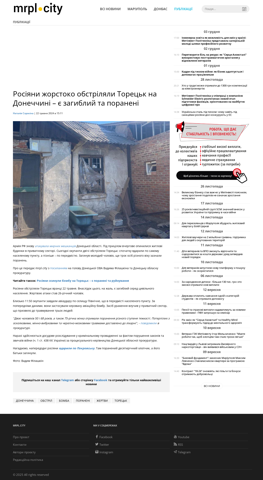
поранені (83, 400)
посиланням (58, 268)
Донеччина (25, 400)
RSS (178, 445)
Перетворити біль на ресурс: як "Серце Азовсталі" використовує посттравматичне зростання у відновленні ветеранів (214, 57)
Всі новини (110, 9)
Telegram (67, 380)
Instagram (104, 452)
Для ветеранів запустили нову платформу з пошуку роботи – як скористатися (213, 269)
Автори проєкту (24, 452)
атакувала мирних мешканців (55, 246)
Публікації (183, 9)
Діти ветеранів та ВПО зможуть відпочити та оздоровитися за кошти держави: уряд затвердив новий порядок (212, 254)
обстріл (46, 400)
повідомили (148, 323)
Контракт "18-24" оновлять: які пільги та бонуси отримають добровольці (211, 373)
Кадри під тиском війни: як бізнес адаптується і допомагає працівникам (212, 73)
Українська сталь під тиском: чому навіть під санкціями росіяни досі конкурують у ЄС (209, 113)
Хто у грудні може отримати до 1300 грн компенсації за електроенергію (214, 87)
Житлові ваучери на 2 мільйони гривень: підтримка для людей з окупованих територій (214, 239)
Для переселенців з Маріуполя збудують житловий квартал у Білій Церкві (213, 225)
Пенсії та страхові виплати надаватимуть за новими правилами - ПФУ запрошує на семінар (213, 311)
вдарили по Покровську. (76, 348)
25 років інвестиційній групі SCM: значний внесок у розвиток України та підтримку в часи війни (213, 211)
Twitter (102, 445)
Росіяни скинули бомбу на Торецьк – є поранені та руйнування (83, 281)
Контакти (19, 445)
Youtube (181, 437)
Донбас (160, 9)
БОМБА (64, 400)
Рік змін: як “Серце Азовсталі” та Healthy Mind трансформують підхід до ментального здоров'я (212, 321)
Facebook (100, 380)
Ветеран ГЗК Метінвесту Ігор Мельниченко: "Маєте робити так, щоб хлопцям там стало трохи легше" (213, 335)
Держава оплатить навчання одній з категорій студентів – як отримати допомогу (210, 297)
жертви (102, 400)
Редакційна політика (28, 460)
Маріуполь (137, 9)
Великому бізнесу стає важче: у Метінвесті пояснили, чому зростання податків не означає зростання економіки (214, 195)
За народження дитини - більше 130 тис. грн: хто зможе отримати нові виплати (212, 283)
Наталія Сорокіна (23, 113)
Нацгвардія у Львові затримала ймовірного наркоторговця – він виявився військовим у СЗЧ (211, 345)
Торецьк (121, 400)
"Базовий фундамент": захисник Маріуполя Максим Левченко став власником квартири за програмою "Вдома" (213, 360)
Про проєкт (21, 437)
